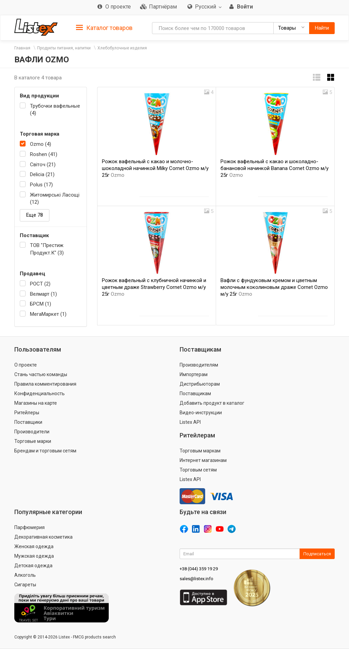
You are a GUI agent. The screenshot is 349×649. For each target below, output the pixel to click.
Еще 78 (34, 215)
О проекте (25, 365)
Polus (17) (41, 185)
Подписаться (317, 553)
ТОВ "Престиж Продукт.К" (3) (47, 249)
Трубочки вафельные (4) (55, 109)
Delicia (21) (42, 174)
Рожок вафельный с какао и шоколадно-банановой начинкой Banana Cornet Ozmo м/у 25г (275, 168)
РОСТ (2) (40, 284)
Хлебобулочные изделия (122, 48)
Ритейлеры (26, 412)
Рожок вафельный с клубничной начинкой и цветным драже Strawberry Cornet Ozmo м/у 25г (154, 287)
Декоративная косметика (43, 537)
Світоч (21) (43, 164)
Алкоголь (25, 575)
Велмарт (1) (43, 294)
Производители (31, 431)
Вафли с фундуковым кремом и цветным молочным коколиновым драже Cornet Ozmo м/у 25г (274, 287)
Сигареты (25, 584)
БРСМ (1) (40, 304)
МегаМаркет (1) (48, 314)
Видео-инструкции (201, 412)
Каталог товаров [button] (104, 28)
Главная (22, 48)
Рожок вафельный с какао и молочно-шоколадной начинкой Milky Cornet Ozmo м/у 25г (155, 168)
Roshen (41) (43, 154)
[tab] (104, 27)
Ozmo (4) (40, 144)
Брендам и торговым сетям (45, 450)
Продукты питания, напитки (64, 48)
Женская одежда (34, 546)
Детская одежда (33, 565)
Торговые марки (32, 441)
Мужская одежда (34, 556)
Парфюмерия (29, 527)
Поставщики (28, 422)
